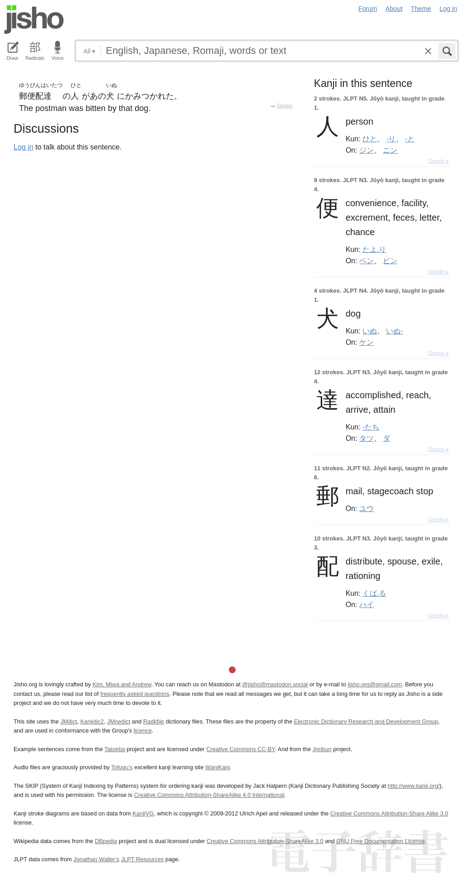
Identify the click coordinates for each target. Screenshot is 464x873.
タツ (366, 438)
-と (410, 139)
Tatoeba (284, 105)
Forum (367, 8)
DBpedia (106, 841)
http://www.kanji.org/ (414, 785)
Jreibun (322, 749)
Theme (421, 8)
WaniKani (217, 767)
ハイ (366, 604)
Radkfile (153, 721)
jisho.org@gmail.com (375, 684)
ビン (390, 260)
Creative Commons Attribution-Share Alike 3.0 (389, 813)
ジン (366, 150)
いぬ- (394, 331)
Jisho (34, 19)
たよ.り (374, 249)
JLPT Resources (142, 859)
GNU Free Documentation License (380, 841)
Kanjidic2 (92, 721)
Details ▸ (438, 161)
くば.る (374, 593)
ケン (366, 342)
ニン (390, 150)
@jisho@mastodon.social (275, 684)
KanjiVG (143, 813)
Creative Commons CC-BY (240, 749)
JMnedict (118, 721)
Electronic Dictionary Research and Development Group (366, 721)
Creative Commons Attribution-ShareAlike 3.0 (265, 841)
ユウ (366, 508)
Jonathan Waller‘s (96, 859)
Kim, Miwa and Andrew (121, 684)
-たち (370, 427)
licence (143, 730)
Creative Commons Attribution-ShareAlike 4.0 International (209, 794)
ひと (369, 139)
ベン (366, 260)
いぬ (369, 331)
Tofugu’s (121, 767)
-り (391, 139)
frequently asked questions (134, 693)
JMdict (68, 721)
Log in (448, 8)
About (394, 8)
